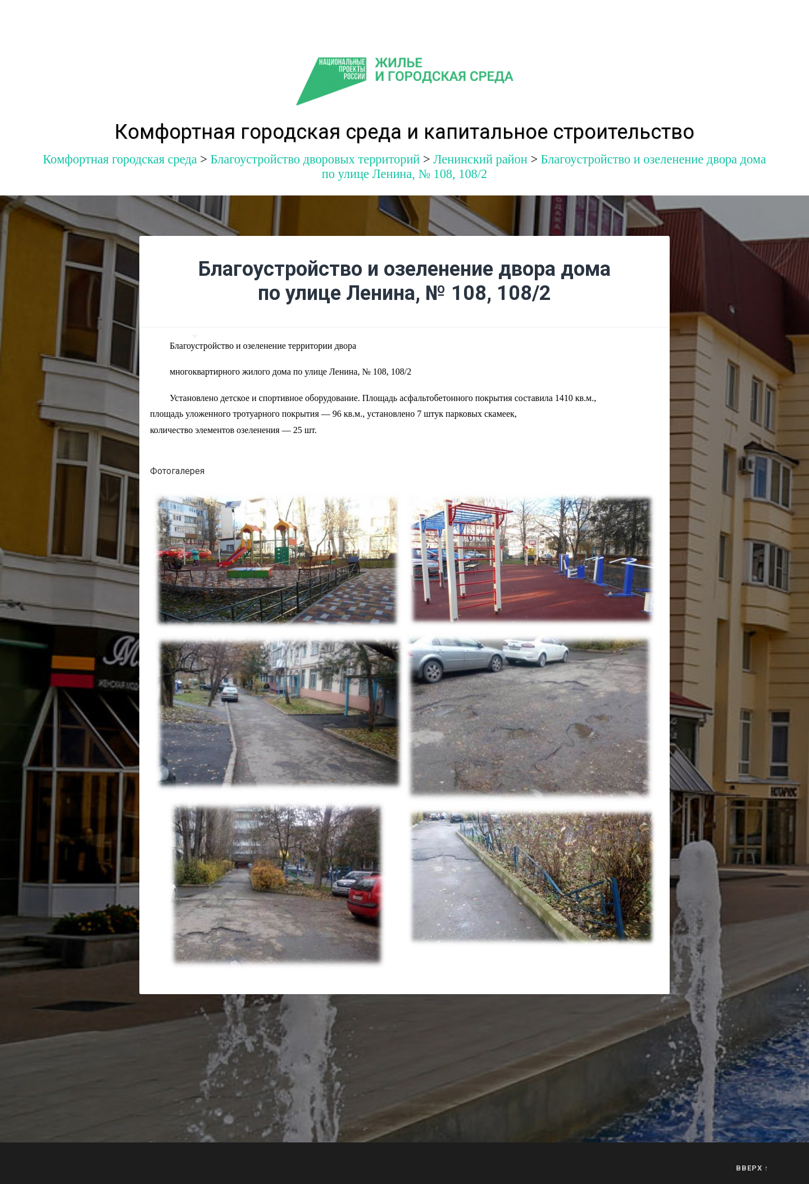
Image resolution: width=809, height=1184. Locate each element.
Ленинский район (480, 159)
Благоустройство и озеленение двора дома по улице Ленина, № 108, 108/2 (404, 281)
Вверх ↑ (752, 1168)
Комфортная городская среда (120, 159)
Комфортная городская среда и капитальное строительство (404, 132)
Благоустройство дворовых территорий (315, 159)
